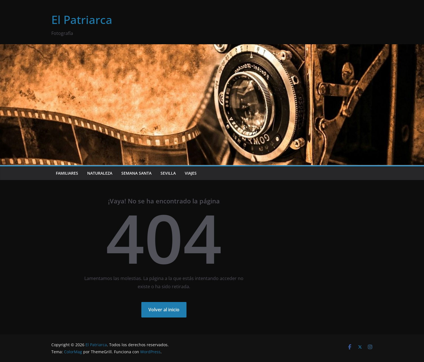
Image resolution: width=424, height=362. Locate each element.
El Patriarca (81, 19)
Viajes (191, 173)
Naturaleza (99, 173)
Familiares (67, 173)
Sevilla (168, 173)
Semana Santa (136, 173)
